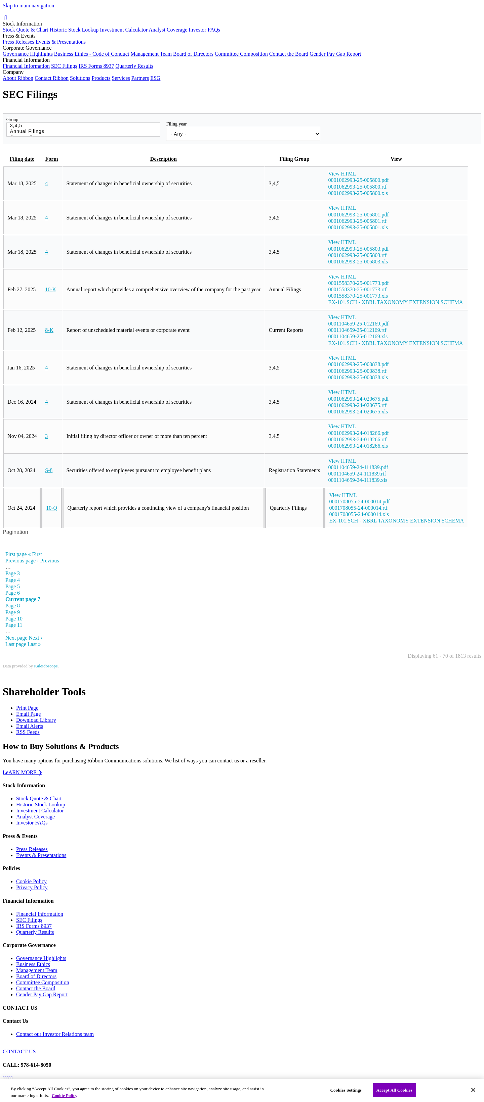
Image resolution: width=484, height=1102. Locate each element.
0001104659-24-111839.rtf (357, 474)
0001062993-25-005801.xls (358, 227)
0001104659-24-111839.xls (358, 480)
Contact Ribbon (52, 78)
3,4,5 (83, 126)
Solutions (80, 78)
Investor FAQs (204, 30)
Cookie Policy (31, 881)
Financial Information (26, 66)
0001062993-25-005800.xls (358, 193)
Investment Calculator (124, 30)
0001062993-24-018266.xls (358, 446)
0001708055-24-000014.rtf (358, 508)
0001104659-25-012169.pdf (358, 324)
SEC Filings (64, 66)
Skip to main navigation (28, 5)
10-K (50, 289)
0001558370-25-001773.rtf (357, 289)
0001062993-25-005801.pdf (358, 214)
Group (12, 119)
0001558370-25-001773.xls (358, 296)
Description (163, 159)
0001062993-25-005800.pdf (358, 180)
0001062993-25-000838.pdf (358, 364)
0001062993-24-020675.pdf (358, 399)
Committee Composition (241, 54)
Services (121, 78)
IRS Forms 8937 (96, 66)
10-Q (51, 508)
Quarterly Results (134, 66)
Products (100, 78)
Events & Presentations (61, 42)
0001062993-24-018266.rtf (357, 439)
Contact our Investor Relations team (55, 1034)
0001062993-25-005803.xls (358, 261)
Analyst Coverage (168, 30)
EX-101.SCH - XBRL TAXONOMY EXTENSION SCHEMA (395, 302)
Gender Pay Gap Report (335, 54)
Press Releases (18, 42)
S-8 (48, 470)
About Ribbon (18, 78)
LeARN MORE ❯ (22, 772)
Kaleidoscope (46, 665)
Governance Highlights (28, 54)
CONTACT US (19, 1051)
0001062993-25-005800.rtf (357, 187)
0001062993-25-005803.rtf (357, 255)
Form (51, 159)
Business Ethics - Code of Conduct (91, 54)
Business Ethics (33, 964)
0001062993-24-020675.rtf (357, 405)
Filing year (176, 124)
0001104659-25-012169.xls (358, 336)
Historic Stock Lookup (74, 30)
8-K (49, 330)
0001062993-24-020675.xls (358, 411)
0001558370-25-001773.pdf (358, 283)
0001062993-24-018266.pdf (358, 433)
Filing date (22, 159)
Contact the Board (288, 54)
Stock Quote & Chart (25, 30)
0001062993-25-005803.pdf (358, 249)
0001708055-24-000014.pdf (359, 501)
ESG (155, 78)
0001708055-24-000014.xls (359, 514)
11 (14, 625)
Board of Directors (193, 54)
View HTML (342, 174)
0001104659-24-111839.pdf (358, 467)
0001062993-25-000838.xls (358, 377)
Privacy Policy (32, 887)
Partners (140, 78)
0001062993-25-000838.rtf (357, 371)
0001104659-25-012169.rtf (357, 330)
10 (14, 618)
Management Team (151, 54)
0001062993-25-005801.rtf (357, 221)
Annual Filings (83, 132)
